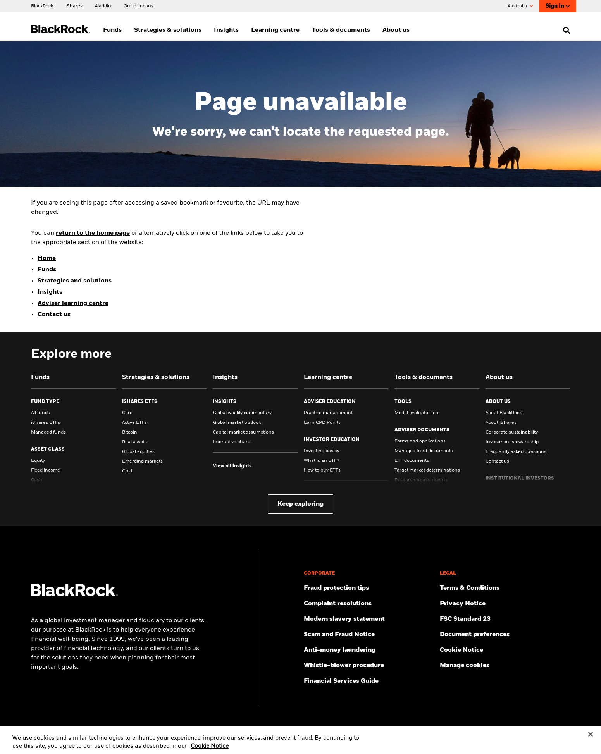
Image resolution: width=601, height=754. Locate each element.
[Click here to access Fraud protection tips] (369, 588)
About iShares (501, 422)
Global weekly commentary (242, 413)
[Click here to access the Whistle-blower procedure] (369, 665)
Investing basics (321, 451)
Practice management (328, 413)
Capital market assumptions (243, 432)
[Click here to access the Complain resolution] (369, 603)
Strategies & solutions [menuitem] (167, 30)
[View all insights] (232, 466)
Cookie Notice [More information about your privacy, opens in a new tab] (210, 750)
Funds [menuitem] (112, 30)
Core (127, 413)
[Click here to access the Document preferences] (505, 634)
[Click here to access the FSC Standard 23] (505, 619)
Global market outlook (237, 422)
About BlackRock (504, 413)
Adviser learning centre (73, 303)
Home (47, 258)
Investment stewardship (512, 442)
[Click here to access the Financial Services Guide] (369, 681)
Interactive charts (232, 442)
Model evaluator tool (416, 413)
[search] (565, 30)
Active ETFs (134, 422)
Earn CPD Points (322, 422)
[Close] (590, 738)
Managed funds (48, 432)
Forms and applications (420, 441)
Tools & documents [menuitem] (341, 30)
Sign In (558, 6)
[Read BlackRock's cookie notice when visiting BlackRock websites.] (505, 650)
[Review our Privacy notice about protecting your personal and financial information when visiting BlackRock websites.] (505, 603)
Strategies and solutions (75, 281)
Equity (38, 460)
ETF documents (411, 460)
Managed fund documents (423, 451)
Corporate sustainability (512, 432)
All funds (40, 413)
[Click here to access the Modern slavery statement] (369, 619)
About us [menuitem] (396, 30)
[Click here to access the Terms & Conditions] (505, 588)
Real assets (134, 442)
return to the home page (93, 233)
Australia (520, 6)
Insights (50, 292)
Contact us (54, 315)
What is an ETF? (321, 460)
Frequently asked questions (516, 451)
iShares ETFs (45, 422)
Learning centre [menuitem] (275, 30)
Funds (47, 270)
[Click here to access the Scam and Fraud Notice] (369, 634)
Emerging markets (142, 461)
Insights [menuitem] (226, 30)
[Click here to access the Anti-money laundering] (369, 650)
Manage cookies (464, 666)
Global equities (138, 451)
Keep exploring (300, 504)
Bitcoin (129, 432)
